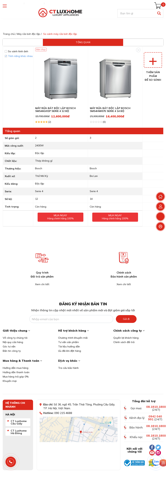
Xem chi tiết (42, 284)
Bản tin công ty (12, 350)
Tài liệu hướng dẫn (69, 346)
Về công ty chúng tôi (15, 337)
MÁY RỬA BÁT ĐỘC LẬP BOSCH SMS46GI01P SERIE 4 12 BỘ (55, 109)
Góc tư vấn (9, 346)
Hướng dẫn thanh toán (16, 372)
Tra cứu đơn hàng (12, 3)
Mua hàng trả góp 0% (16, 376)
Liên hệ (50, 3)
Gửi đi (126, 319)
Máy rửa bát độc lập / (29, 34)
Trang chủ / (9, 34)
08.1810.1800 (156, 407)
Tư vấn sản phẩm (68, 342)
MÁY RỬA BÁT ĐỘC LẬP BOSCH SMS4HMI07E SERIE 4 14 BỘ (110, 109)
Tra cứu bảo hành (68, 368)
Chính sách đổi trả (123, 342)
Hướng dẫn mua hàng (15, 368)
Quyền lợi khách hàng (126, 337)
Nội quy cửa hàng (13, 342)
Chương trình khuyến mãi (73, 337)
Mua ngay (115, 217)
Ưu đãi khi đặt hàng (69, 350)
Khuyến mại (10, 381)
